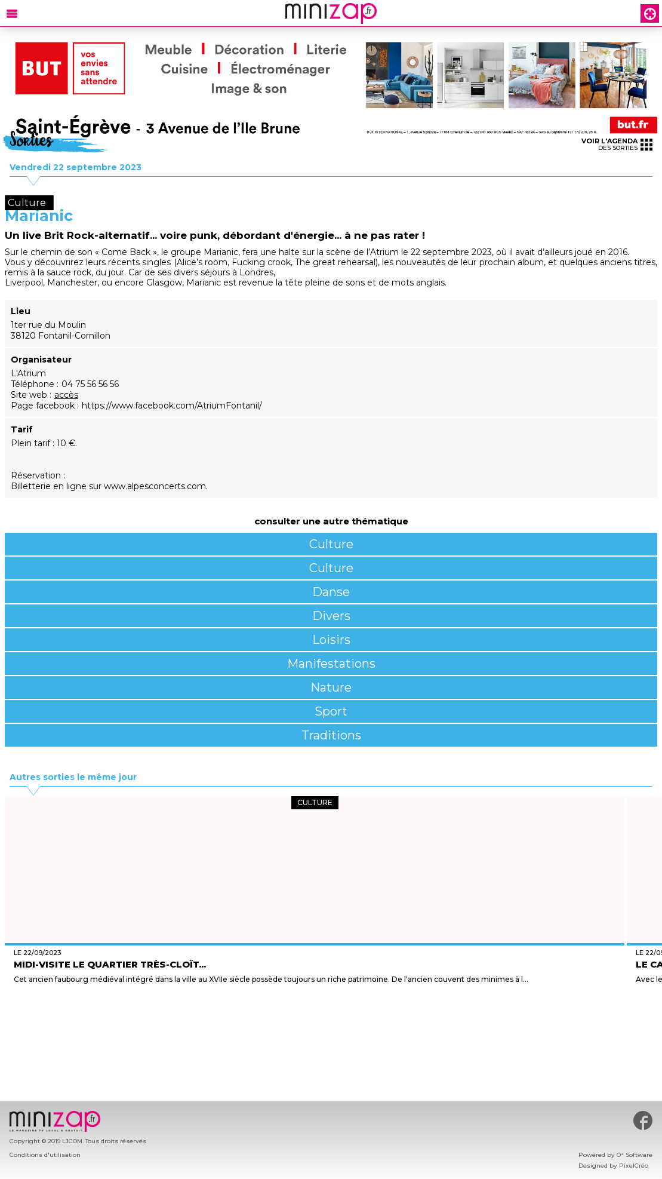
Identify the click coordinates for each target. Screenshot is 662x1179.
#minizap (642, 1120)
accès (66, 394)
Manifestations (331, 663)
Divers (331, 616)
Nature (331, 687)
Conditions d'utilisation (45, 1155)
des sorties (616, 144)
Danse (331, 592)
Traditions (331, 735)
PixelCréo (633, 1165)
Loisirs (331, 640)
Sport (331, 711)
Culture (331, 544)
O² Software (634, 1155)
